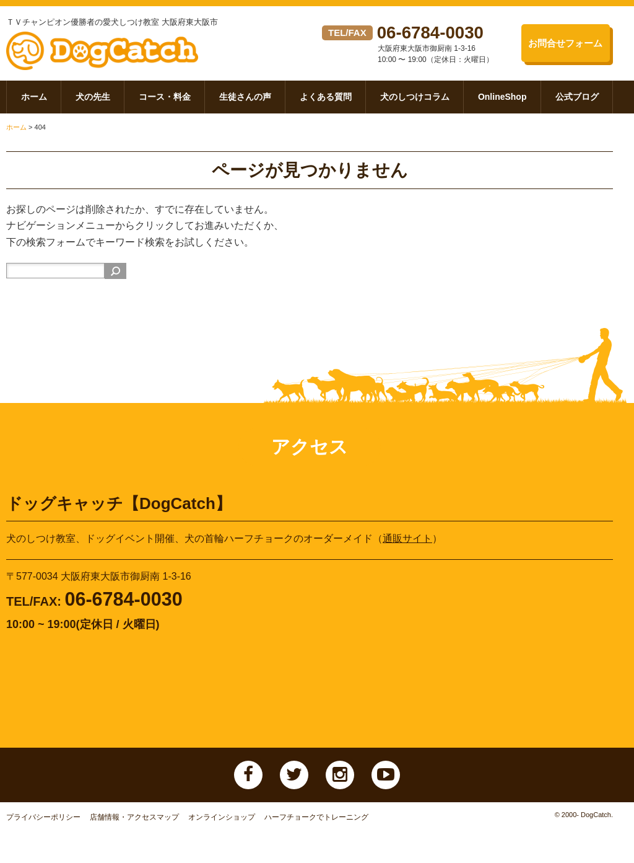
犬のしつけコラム (414, 102)
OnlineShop (502, 102)
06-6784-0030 (435, 32)
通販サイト (407, 543)
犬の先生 (93, 102)
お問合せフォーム (562, 43)
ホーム (34, 102)
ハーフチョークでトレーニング (316, 822)
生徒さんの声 (245, 102)
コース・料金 (165, 102)
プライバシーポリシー (43, 822)
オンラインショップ (221, 822)
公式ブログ (577, 102)
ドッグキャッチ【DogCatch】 (112, 53)
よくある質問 (326, 102)
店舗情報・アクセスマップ (134, 822)
